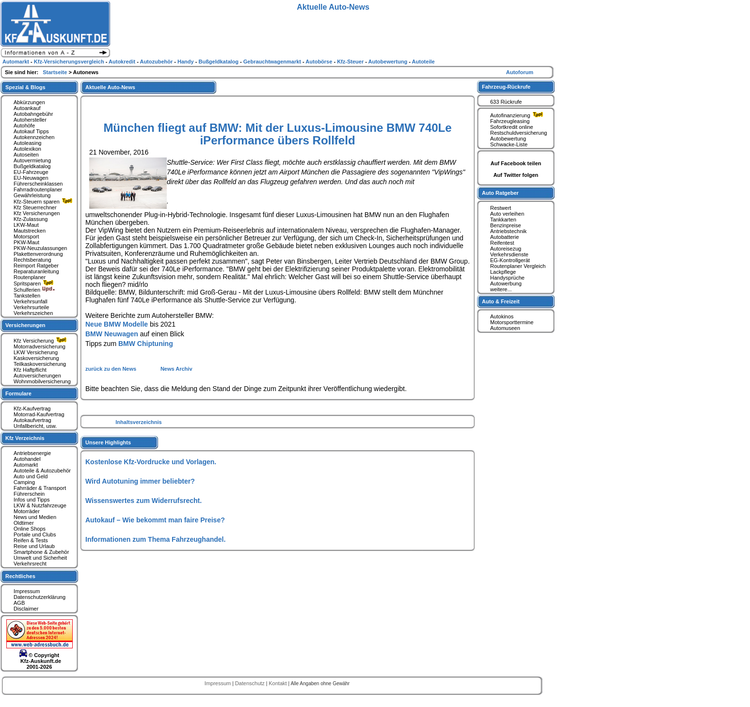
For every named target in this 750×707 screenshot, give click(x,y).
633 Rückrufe (506, 102)
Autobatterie (504, 237)
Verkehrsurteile (31, 307)
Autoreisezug (505, 248)
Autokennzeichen (34, 137)
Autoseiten (26, 154)
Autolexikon (27, 149)
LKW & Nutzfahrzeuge (40, 505)
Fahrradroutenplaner (38, 189)
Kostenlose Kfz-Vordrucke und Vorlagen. (150, 462)
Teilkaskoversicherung (40, 364)
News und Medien (35, 517)
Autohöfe (24, 125)
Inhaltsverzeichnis (138, 422)
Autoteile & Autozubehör (42, 470)
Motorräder (27, 511)
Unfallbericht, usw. (35, 426)
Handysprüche (507, 278)
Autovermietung (32, 160)
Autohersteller (30, 120)
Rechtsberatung (32, 260)
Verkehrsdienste (509, 254)
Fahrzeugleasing (509, 121)
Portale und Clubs (35, 534)
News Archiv (176, 369)
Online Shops (30, 529)
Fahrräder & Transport (40, 488)
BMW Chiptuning (145, 343)
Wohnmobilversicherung (42, 381)
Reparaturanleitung (36, 271)
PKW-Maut (26, 242)
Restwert (500, 208)
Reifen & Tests (31, 540)
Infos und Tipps (32, 500)
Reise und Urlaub (34, 546)
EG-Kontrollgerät (510, 260)
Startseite (55, 72)
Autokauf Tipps (31, 131)
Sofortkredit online (511, 127)
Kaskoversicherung (36, 358)
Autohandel (27, 459)
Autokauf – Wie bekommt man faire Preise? (155, 520)
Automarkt (26, 465)
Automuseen (505, 328)
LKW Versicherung (36, 352)
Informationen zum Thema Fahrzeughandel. (155, 539)
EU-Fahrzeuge (31, 172)
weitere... (501, 289)
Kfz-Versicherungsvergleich (70, 61)
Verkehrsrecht (30, 563)
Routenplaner (30, 277)
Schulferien (34, 290)
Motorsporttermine (511, 322)
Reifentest (502, 243)
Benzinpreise (505, 225)
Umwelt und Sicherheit (40, 558)
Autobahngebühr (33, 114)
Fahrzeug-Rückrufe (506, 87)
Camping (24, 482)
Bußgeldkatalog (32, 166)
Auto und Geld (31, 476)
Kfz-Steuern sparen (44, 201)
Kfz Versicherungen (37, 213)
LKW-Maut (26, 225)
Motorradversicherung (39, 346)
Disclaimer (26, 609)
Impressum (27, 591)
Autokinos (501, 316)
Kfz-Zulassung (31, 219)
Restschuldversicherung (518, 133)
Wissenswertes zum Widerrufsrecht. (143, 500)
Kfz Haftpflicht (30, 370)
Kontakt (278, 683)
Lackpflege (503, 272)
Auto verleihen (507, 214)
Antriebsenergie (32, 453)
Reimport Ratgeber (36, 265)
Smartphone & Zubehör (41, 552)
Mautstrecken (30, 231)
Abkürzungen (29, 102)
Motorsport (26, 236)
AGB (19, 603)
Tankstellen (27, 296)
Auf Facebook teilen (516, 163)
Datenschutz (250, 683)
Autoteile (423, 61)
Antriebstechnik (508, 231)
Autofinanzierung (517, 115)
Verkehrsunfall (31, 301)
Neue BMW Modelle (116, 324)
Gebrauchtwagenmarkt (273, 61)
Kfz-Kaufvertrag (32, 408)
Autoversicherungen (37, 375)
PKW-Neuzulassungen (40, 248)
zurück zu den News (111, 369)
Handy (186, 61)
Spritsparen (35, 283)
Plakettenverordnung (38, 254)
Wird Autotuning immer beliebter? (140, 481)
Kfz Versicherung (41, 341)
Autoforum (519, 72)
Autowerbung (506, 283)
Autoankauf (27, 108)
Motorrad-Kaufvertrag (39, 414)
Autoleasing (28, 143)
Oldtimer (24, 523)
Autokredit (123, 61)
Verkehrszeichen (33, 313)
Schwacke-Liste (508, 144)
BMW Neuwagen (111, 334)
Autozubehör (157, 61)
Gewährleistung (32, 195)
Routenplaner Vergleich (517, 266)
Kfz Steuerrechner (35, 207)
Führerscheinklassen (38, 184)
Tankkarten (503, 219)
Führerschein (29, 494)
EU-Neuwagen (31, 178)
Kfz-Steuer (351, 61)
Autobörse (319, 61)
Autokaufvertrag (32, 420)
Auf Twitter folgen (516, 175)
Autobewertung (508, 138)
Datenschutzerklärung (39, 597)
